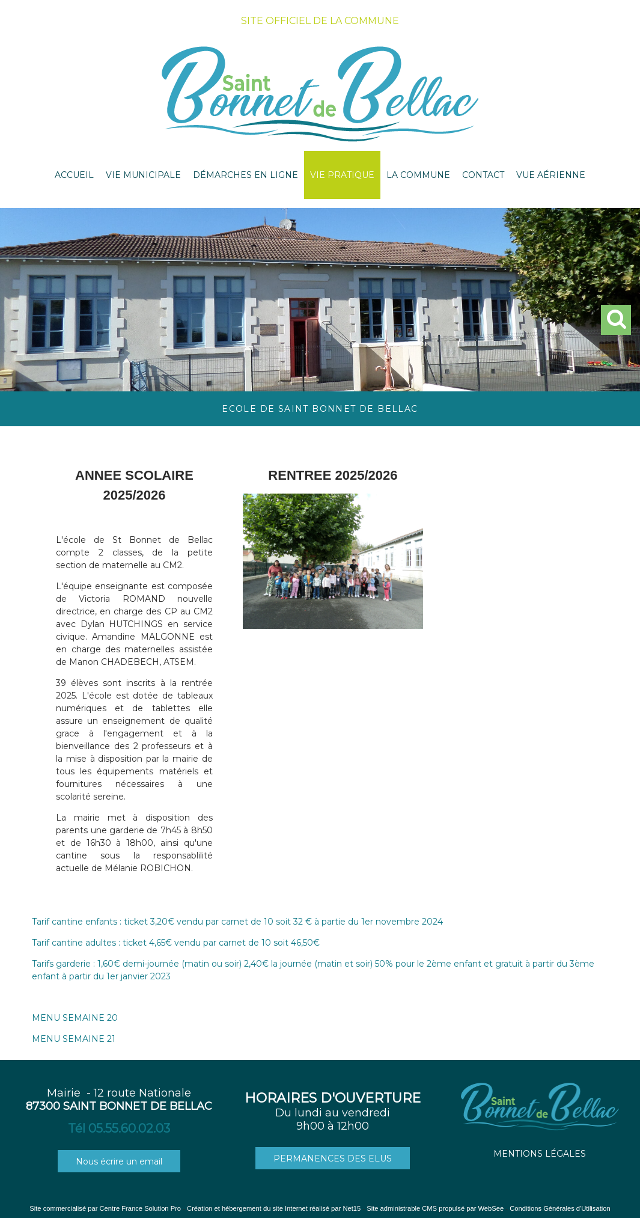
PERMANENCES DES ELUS (332, 1158)
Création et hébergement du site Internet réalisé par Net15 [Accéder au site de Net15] (274, 1208)
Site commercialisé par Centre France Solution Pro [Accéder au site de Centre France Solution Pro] (105, 1208)
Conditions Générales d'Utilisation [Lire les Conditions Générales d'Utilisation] (560, 1208)
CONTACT (483, 175)
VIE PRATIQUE (342, 175)
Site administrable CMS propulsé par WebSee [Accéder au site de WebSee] (435, 1208)
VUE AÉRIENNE (550, 175)
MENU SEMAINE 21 (73, 1038)
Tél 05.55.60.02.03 (119, 1128)
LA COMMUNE (418, 175)
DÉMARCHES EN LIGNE (245, 175)
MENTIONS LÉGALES (539, 1153)
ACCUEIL (74, 175)
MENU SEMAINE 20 (75, 1017)
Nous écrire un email (119, 1161)
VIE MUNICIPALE (143, 175)
